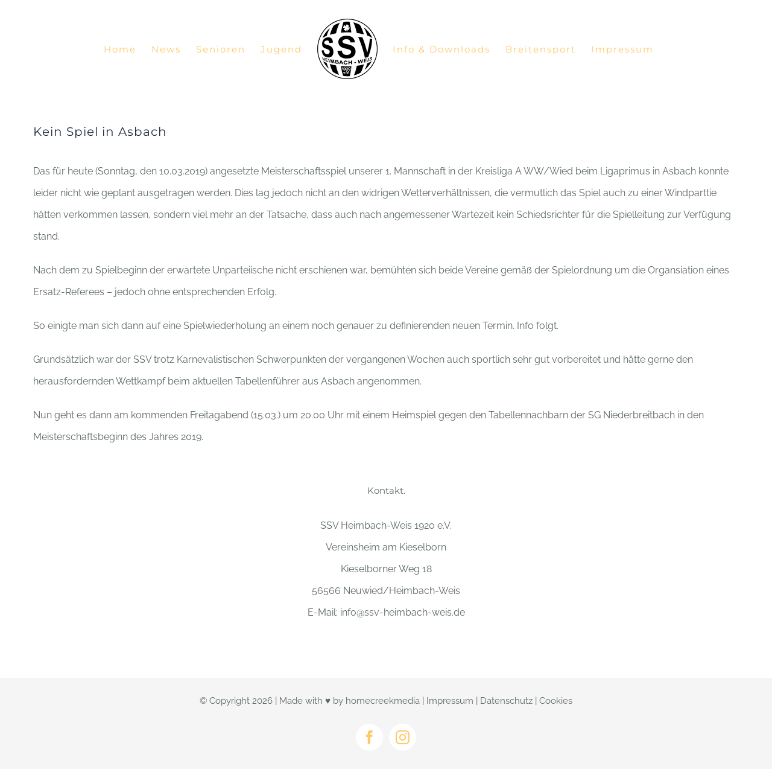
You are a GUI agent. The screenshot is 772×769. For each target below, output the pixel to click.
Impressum (449, 700)
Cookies (555, 700)
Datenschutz (506, 700)
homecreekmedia (383, 700)
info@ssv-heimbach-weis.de (402, 612)
